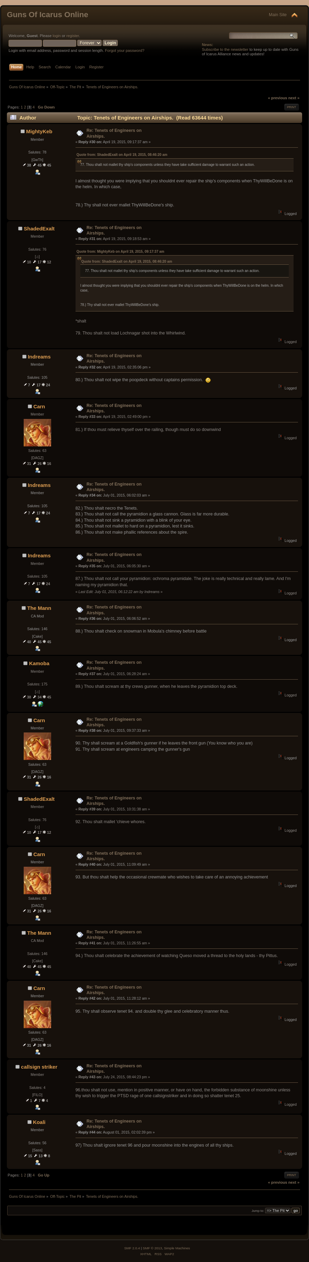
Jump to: (258, 1211)
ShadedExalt (39, 228)
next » (293, 98)
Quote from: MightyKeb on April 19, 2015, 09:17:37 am (120, 251)
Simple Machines (177, 1248)
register (72, 36)
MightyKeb (39, 131)
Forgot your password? (125, 50)
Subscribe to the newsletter (225, 49)
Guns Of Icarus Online (47, 14)
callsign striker (39, 1067)
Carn (39, 406)
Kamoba (39, 663)
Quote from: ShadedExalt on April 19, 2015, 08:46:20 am (122, 155)
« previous (277, 98)
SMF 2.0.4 (132, 1248)
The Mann (39, 608)
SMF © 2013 (152, 1248)
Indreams (39, 357)
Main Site (278, 14)
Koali (39, 1122)
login (57, 36)
